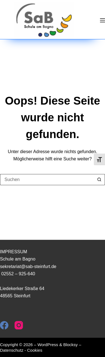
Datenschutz (11, 350)
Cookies (34, 350)
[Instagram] (19, 325)
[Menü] (102, 20)
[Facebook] (4, 325)
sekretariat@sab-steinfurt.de (28, 266)
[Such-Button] (99, 179)
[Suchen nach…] (47, 179)
